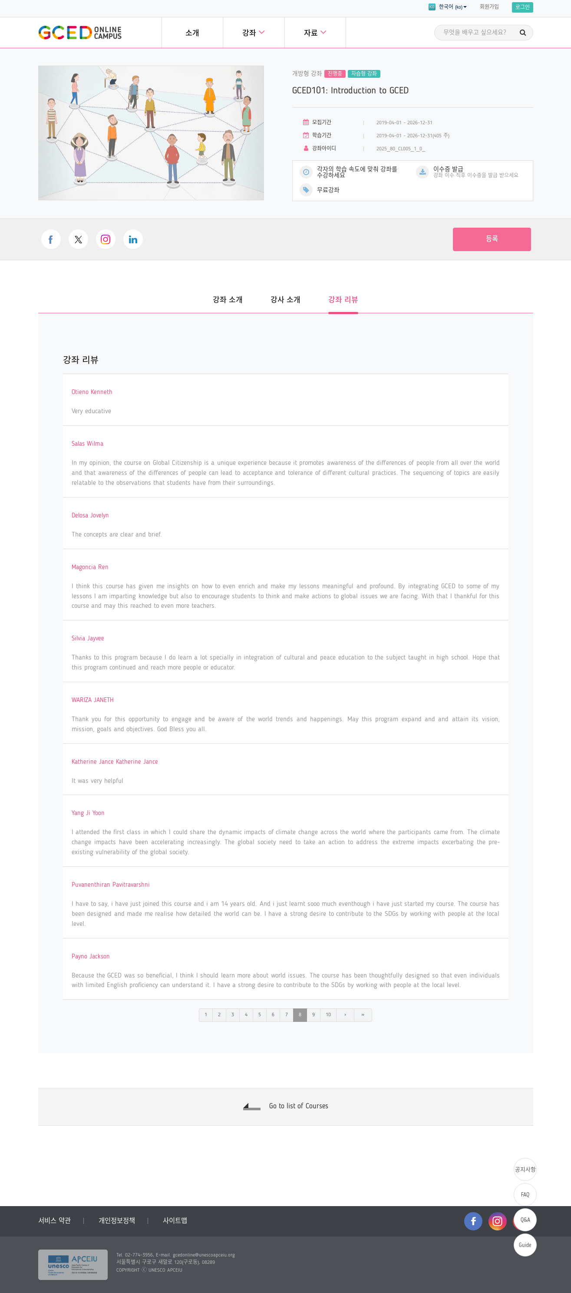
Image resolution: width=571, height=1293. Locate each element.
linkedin (133, 239)
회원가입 (489, 7)
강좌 (253, 32)
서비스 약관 (54, 1221)
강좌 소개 (228, 300)
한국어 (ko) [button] (448, 6)
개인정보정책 (117, 1221)
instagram (106, 239)
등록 (492, 239)
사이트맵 (175, 1221)
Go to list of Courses (298, 1106)
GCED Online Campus (80, 32)
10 (328, 1015)
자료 (315, 32)
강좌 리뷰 (343, 300)
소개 (192, 33)
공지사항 (525, 1170)
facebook (51, 239)
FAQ (525, 1195)
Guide (525, 1245)
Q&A (525, 1220)
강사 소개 (285, 300)
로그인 (522, 7)
